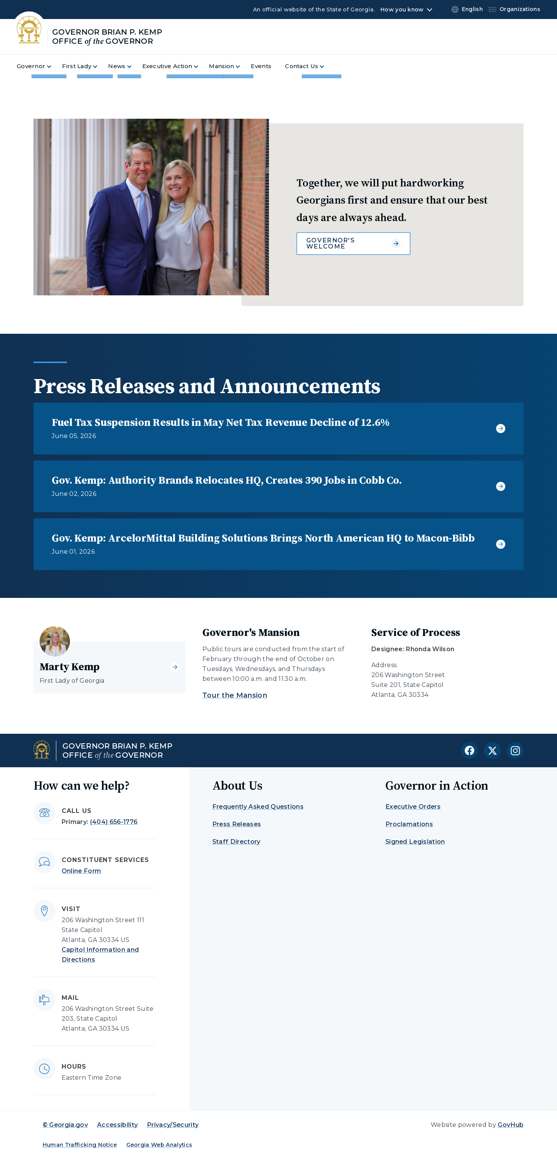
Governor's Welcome (353, 243)
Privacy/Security (173, 1124)
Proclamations (409, 824)
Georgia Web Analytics (159, 1144)
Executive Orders (413, 806)
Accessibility (117, 1124)
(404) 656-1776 (113, 821)
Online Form (82, 871)
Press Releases (236, 824)
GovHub (511, 1124)
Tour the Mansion (234, 695)
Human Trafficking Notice (80, 1144)
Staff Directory (236, 841)
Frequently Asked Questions (258, 806)
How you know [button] (401, 9)
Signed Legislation (415, 841)
